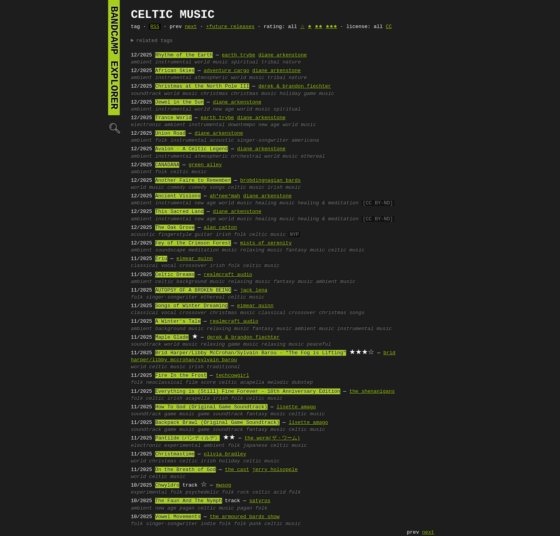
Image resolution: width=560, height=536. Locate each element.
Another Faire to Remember (193, 180)
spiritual (244, 62)
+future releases (230, 26)
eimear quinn (195, 258)
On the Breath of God (185, 469)
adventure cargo (226, 70)
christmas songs (341, 312)
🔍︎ (114, 127)
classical (144, 265)
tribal (270, 62)
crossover (192, 265)
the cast (237, 469)
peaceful (319, 344)
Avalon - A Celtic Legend (191, 149)
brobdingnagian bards (270, 180)
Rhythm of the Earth (184, 55)
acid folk (287, 492)
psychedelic (202, 492)
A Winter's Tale (178, 321)
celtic (164, 281)
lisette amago (296, 407)
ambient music (335, 281)
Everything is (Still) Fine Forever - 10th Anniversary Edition (247, 391)
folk (161, 140)
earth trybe (239, 55)
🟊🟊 (318, 26)
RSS (154, 26)
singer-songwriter (263, 140)
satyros (260, 500)
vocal (169, 265)
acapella (252, 382)
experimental (182, 445)
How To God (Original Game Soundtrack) (211, 407)
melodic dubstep (290, 382)
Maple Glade (172, 337)
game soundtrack (220, 414)
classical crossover (287, 312)
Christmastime (174, 454)
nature (292, 62)
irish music (284, 187)
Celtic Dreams (174, 274)
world (202, 109)
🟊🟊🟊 (331, 26)
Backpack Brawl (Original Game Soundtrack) (217, 422)
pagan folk (252, 508)
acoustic (222, 140)
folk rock (235, 492)
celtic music (188, 172)
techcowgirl (232, 375)
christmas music (253, 93)
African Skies (174, 70)
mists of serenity (266, 243)
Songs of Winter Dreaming (191, 305)
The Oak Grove (174, 227)
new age (223, 109)
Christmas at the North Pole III (202, 86)
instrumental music (364, 328)
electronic (146, 124)
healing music (274, 203)
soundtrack (146, 93)
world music (211, 62)
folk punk (247, 523)
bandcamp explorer (114, 57)
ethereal (313, 156)
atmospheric (211, 77)
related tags (154, 40)
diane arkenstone (282, 55)
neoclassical (164, 382)
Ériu (161, 258)
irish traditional (214, 367)
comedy (176, 187)
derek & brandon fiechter (294, 86)
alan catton (220, 227)
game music (319, 93)
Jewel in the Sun (179, 102)
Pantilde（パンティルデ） (187, 438)
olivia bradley (225, 454)
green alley (205, 165)
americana (305, 140)
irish (174, 398)
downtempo (241, 124)
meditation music (213, 250)
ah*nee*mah (225, 196)
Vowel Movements (178, 516)
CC (389, 26)
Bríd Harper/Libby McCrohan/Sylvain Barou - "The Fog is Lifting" (250, 353)
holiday (290, 93)
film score (201, 382)
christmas (214, 93)
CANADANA (167, 165)
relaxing (213, 344)
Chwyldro (167, 485)
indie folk (216, 523)
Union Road (170, 133)
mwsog (223, 485)
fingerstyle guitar (185, 234)
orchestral (246, 156)
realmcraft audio (228, 274)
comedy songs (207, 187)
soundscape (170, 250)
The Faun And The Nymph (188, 500)
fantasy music (305, 250)
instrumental (173, 62)
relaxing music (261, 250)
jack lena (253, 290)
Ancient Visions (178, 196)
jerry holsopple (275, 469)
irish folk (231, 234)
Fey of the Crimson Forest (193, 243)
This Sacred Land (179, 211)
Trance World (173, 117)
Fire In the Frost (181, 375)
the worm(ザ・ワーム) (272, 438)
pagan (186, 508)
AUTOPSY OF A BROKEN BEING (193, 290)
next (191, 26)
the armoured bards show (244, 516)
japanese (255, 445)
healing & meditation (328, 203)
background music (201, 281)
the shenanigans (372, 391)
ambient (141, 62)
